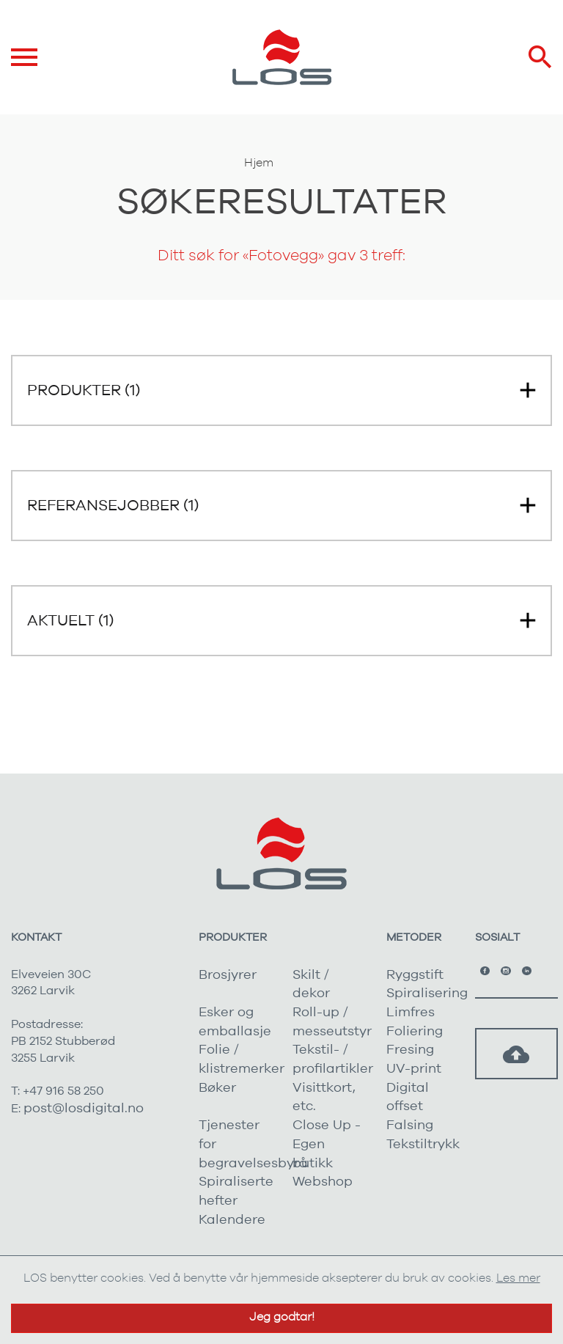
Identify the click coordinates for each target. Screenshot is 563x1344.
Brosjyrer (228, 975)
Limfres (410, 1012)
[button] (281, 390)
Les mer (518, 1278)
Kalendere (232, 1220)
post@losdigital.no (83, 1108)
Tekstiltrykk (423, 1144)
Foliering (414, 1031)
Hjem (258, 163)
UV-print (413, 1069)
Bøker (217, 1088)
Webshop (322, 1182)
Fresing (410, 1050)
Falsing (409, 1125)
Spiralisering (427, 993)
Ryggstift (415, 975)
